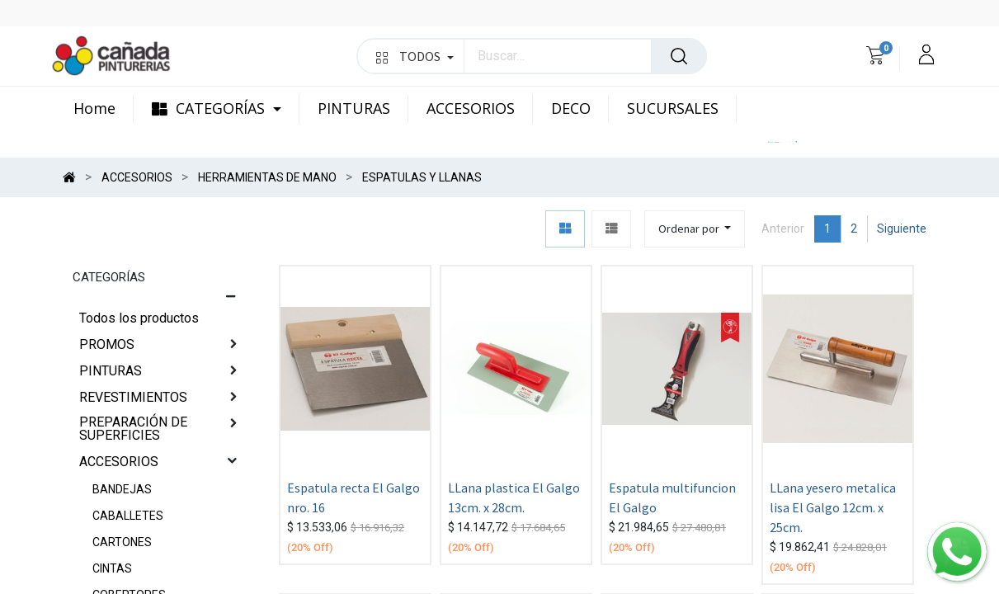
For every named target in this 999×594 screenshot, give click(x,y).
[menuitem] (103, 109)
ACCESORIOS (118, 461)
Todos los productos (139, 318)
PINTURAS (110, 371)
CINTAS (112, 568)
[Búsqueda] (679, 56)
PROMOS (106, 344)
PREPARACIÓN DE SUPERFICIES (133, 428)
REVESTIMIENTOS (133, 397)
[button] (695, 229)
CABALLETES (127, 515)
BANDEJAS (122, 489)
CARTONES (122, 542)
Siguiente (901, 228)
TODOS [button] (414, 56)
